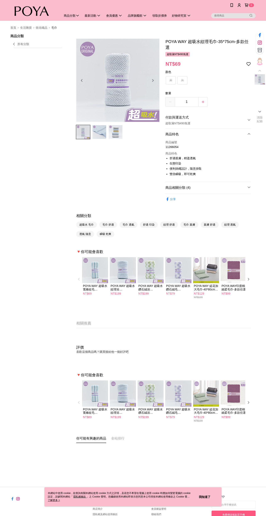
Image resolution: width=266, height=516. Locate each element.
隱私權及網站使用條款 (105, 514)
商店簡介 (98, 508)
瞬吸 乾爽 (105, 234)
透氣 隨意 (85, 234)
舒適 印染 (149, 224)
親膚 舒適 (210, 224)
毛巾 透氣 (128, 224)
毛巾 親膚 (189, 224)
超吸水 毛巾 (86, 224)
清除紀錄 (260, 119)
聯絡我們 (156, 514)
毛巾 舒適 (108, 224)
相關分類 (83, 216)
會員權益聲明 (158, 508)
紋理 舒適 (169, 224)
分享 (170, 199)
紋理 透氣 (230, 224)
